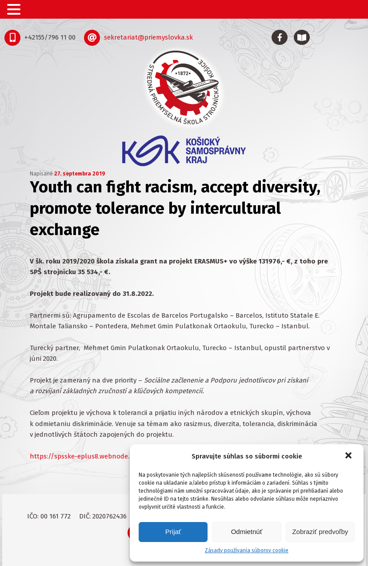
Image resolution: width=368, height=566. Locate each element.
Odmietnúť (247, 531)
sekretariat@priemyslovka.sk (148, 37)
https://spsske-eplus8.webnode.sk (83, 456)
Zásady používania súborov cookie (246, 550)
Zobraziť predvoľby (320, 531)
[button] (349, 456)
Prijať (173, 531)
